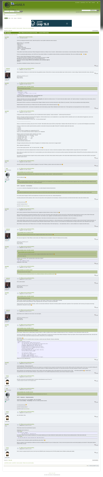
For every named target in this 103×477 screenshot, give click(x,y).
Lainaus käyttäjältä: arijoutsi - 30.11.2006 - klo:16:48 (25, 296)
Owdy (7, 376)
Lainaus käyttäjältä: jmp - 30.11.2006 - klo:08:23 (24, 269)
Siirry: (87, 465)
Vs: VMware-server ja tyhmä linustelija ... (27, 68)
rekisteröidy (20, 9)
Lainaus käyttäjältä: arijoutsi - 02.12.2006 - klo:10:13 (25, 328)
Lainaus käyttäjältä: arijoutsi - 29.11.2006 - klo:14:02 (25, 86)
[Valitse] (21, 90)
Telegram (24, 408)
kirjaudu (15, 9)
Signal (28, 408)
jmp (7, 168)
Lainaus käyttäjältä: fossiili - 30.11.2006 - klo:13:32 (25, 232)
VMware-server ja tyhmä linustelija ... (26, 36)
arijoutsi (8, 68)
